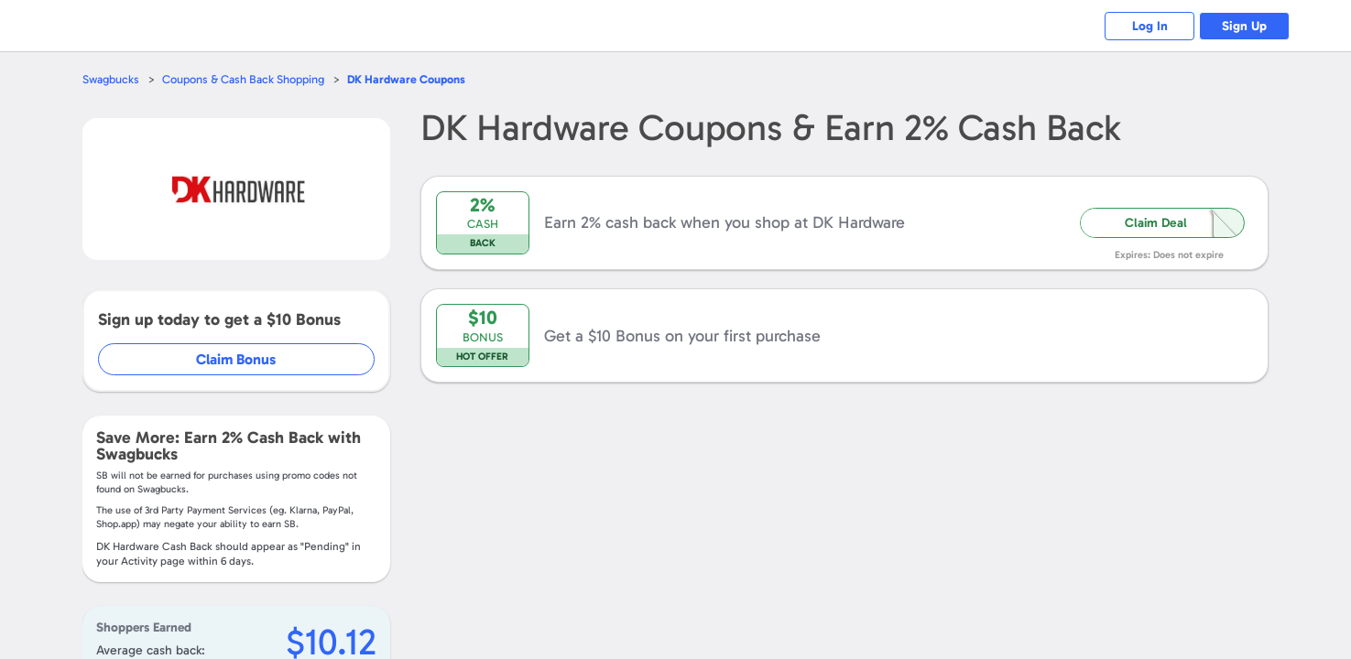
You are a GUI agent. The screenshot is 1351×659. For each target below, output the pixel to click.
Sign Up (1243, 26)
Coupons (406, 79)
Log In (1147, 26)
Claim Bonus (237, 359)
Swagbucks (110, 79)
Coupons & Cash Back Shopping (243, 79)
